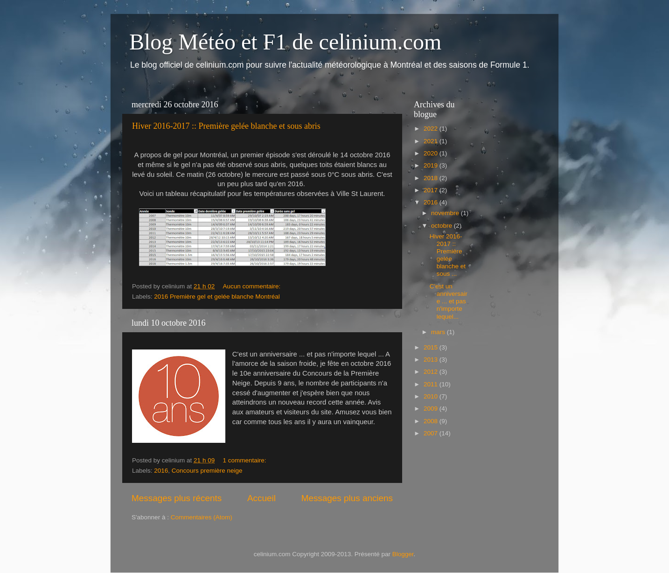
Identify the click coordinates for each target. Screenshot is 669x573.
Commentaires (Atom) (201, 517)
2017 (431, 190)
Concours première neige (207, 470)
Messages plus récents (177, 498)
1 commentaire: (245, 460)
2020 (431, 153)
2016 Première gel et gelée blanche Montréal (216, 296)
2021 (431, 141)
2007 (431, 433)
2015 (431, 347)
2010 (431, 396)
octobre (442, 225)
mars (439, 331)
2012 (431, 371)
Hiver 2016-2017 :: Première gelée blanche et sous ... (448, 255)
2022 (431, 128)
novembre (446, 213)
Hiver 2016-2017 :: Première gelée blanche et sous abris (226, 126)
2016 (161, 470)
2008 (431, 421)
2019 (431, 165)
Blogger (403, 554)
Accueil (261, 498)
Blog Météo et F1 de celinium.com (285, 41)
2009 (431, 408)
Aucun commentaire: (252, 286)
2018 (431, 178)
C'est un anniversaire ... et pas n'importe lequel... (448, 301)
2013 (431, 359)
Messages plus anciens (347, 498)
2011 (431, 384)
